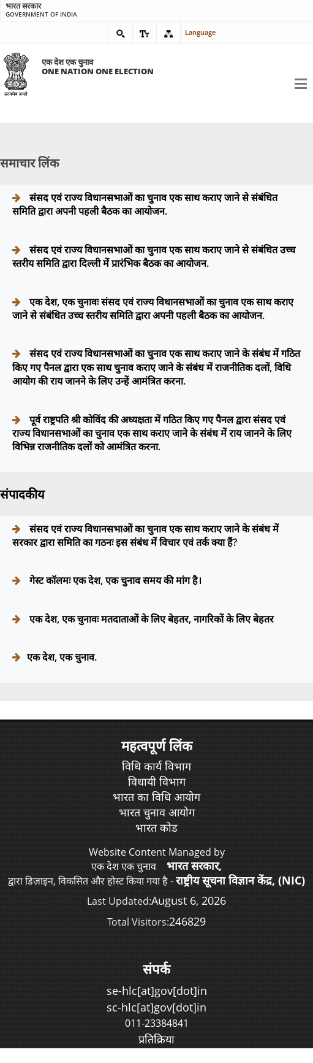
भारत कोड (156, 827)
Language (195, 32)
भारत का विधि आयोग (156, 796)
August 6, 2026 (188, 900)
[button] (120, 33)
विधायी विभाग (157, 781)
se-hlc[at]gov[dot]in (157, 990)
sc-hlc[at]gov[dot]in (156, 1007)
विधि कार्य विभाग (156, 766)
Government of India (79, 10)
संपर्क (156, 968)
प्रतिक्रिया (156, 1039)
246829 (187, 921)
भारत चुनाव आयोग (157, 812)
